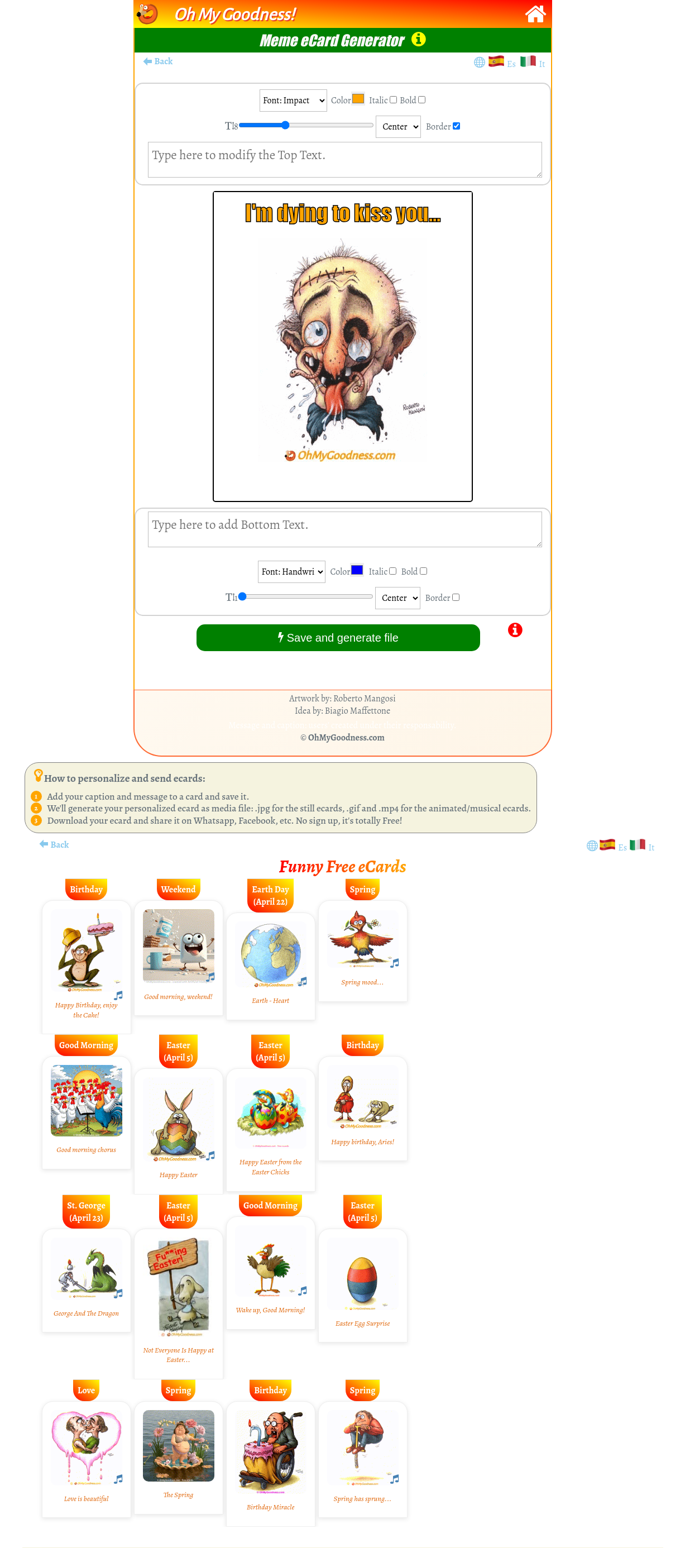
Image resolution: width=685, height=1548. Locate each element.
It (542, 64)
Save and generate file (338, 637)
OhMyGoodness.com (346, 738)
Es (513, 64)
